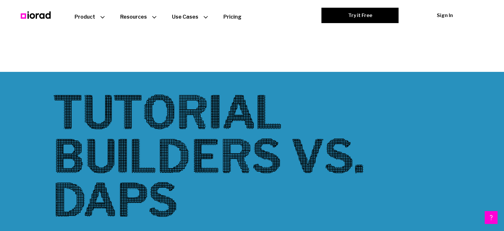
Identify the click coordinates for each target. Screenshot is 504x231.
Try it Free (360, 15)
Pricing (232, 17)
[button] (491, 217)
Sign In (445, 15)
